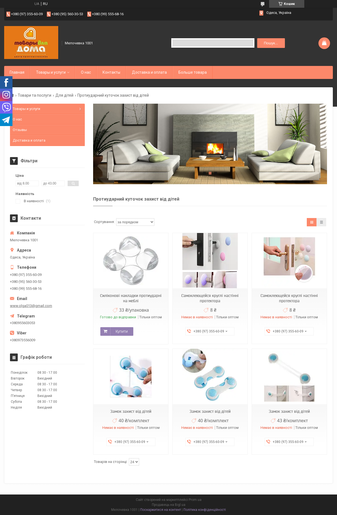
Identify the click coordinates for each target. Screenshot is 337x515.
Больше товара (192, 72)
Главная (17, 72)
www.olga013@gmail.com (31, 306)
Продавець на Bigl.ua (168, 505)
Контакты (111, 72)
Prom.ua (195, 500)
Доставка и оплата (149, 72)
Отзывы (20, 130)
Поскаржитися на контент (160, 510)
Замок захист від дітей (130, 411)
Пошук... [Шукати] (271, 43)
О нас (86, 72)
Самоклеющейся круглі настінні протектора (210, 298)
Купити (122, 331)
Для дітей (64, 95)
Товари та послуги (34, 95)
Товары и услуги (51, 72)
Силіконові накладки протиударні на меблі (131, 298)
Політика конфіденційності (204, 510)
